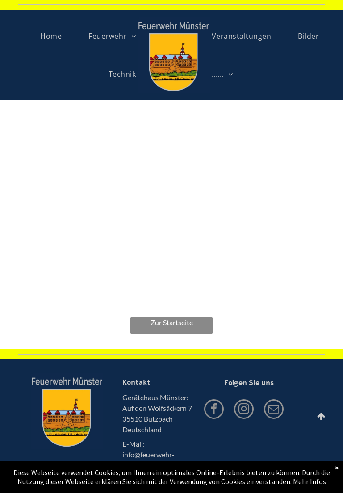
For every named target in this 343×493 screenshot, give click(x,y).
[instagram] (244, 410)
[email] (274, 410)
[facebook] (214, 410)
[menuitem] (51, 36)
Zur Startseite (172, 322)
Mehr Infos (309, 481)
